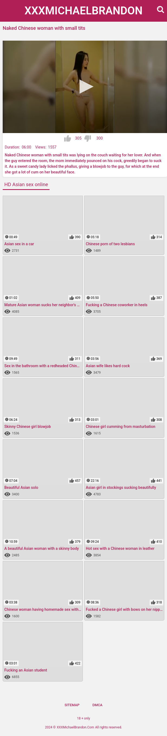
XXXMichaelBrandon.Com (75, 727)
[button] (84, 86)
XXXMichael (84, 10)
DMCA (98, 705)
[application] (85, 87)
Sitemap (71, 705)
